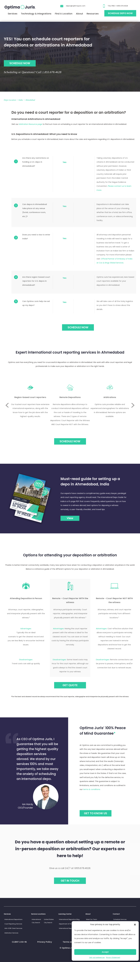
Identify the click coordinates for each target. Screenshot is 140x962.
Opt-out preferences (97, 957)
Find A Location (63, 13)
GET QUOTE (70, 685)
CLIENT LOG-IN (19, 941)
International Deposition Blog (69, 919)
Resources (93, 13)
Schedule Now (70, 441)
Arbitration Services (11, 933)
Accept (105, 952)
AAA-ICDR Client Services (13, 928)
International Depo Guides (68, 928)
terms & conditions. (92, 789)
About (79, 13)
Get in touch (70, 881)
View (70, 518)
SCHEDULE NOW (19, 63)
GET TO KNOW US (95, 813)
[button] (135, 924)
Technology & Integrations (36, 13)
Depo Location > (11, 100)
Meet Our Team (91, 919)
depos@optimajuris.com (75, 6)
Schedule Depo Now (120, 13)
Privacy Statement (113, 957)
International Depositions (13, 919)
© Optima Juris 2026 (70, 947)
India (20, 100)
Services (12, 13)
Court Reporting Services (13, 924)
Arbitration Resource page (30, 124)
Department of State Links (68, 924)
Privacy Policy (44, 941)
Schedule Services (120, 919)
